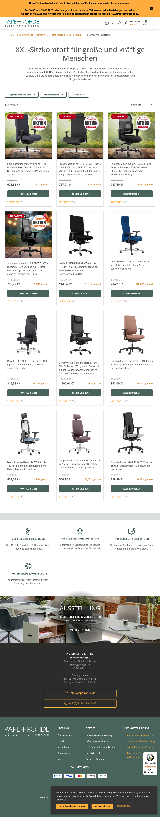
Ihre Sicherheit (93, 753)
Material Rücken (53, 95)
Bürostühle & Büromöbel (22, 35)
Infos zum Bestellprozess (98, 741)
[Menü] (155, 754)
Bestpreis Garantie (95, 759)
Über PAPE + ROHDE (68, 735)
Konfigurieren (28, 194)
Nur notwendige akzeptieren (72, 806)
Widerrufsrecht (47, 797)
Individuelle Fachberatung (99, 735)
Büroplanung (64, 753)
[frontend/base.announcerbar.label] (151, 8)
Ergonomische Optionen (22, 95)
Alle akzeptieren (102, 806)
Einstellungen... (124, 805)
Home (6, 35)
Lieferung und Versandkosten (100, 747)
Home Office (42, 35)
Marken (61, 759)
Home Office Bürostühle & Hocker (66, 35)
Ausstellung (63, 747)
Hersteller (78, 95)
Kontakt (61, 741)
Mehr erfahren (80, 629)
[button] (113, 23)
